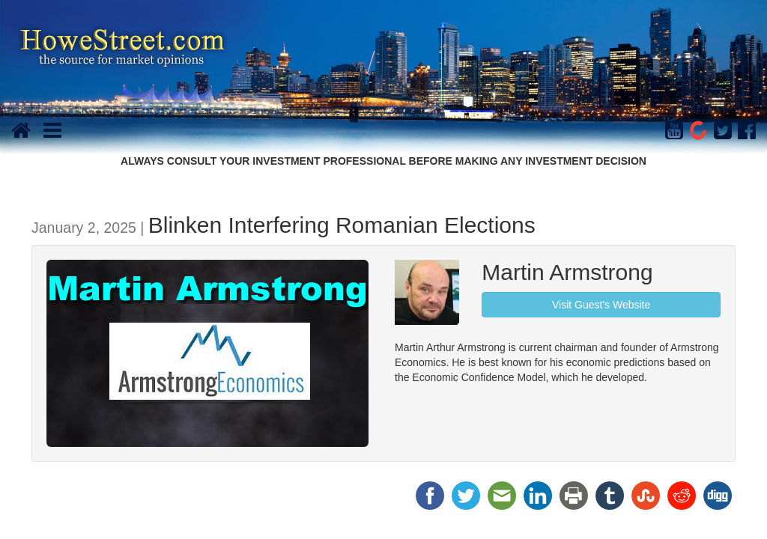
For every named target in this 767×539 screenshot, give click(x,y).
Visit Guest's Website (601, 305)
